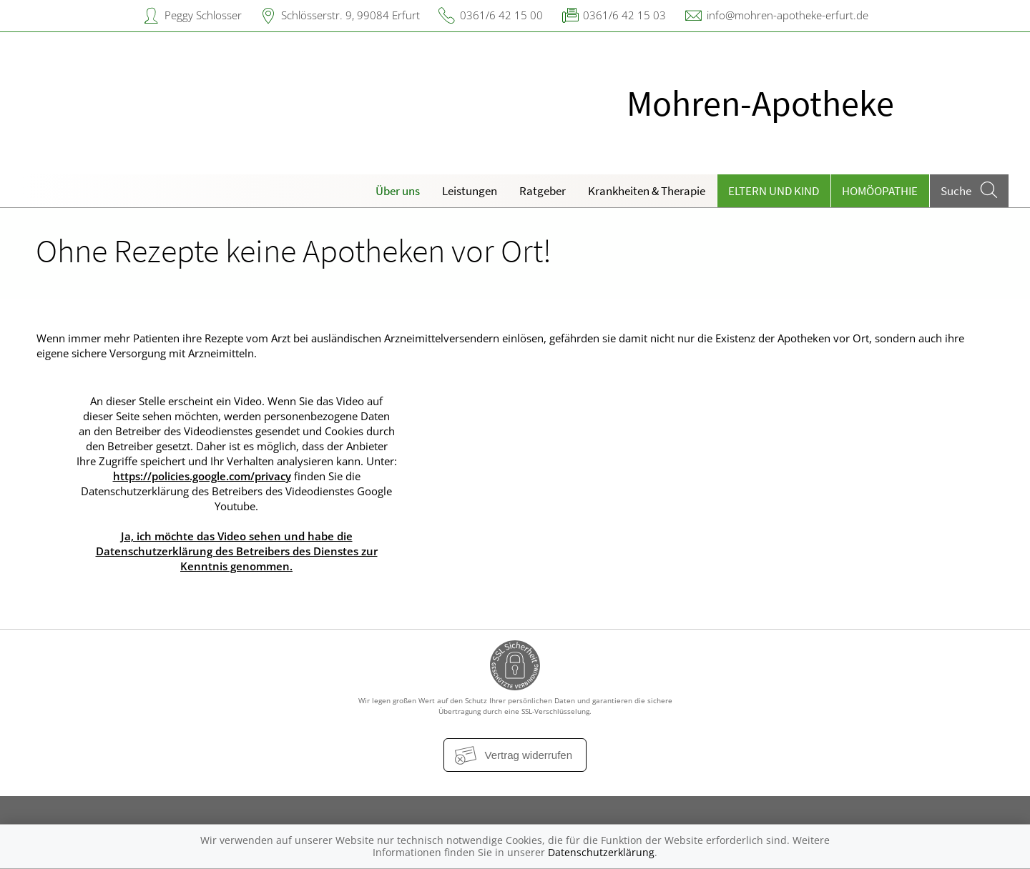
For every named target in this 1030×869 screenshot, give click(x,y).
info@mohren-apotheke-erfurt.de (787, 15)
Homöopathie (880, 191)
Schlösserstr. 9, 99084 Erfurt (350, 15)
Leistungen (469, 191)
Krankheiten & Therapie (646, 191)
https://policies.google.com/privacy (202, 476)
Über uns (398, 191)
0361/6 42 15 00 (501, 15)
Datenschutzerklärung (601, 852)
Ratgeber (542, 191)
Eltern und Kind (773, 191)
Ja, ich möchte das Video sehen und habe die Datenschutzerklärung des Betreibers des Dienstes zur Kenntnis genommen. (237, 551)
